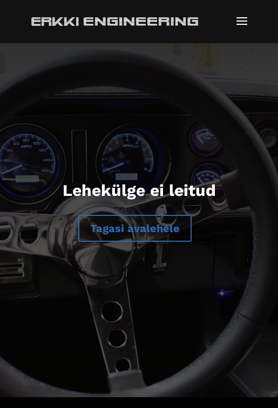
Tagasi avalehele (135, 228)
